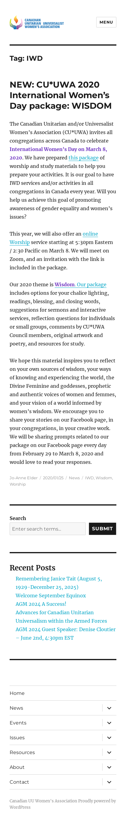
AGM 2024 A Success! (41, 604)
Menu (106, 22)
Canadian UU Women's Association (43, 801)
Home (17, 693)
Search (18, 518)
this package (84, 158)
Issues (17, 737)
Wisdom (104, 477)
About (17, 767)
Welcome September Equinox (51, 596)
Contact (19, 782)
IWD (89, 477)
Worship (18, 484)
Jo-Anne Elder (24, 477)
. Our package (80, 284)
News (74, 477)
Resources (22, 752)
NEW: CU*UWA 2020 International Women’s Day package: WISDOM (61, 95)
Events (18, 723)
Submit (102, 529)
